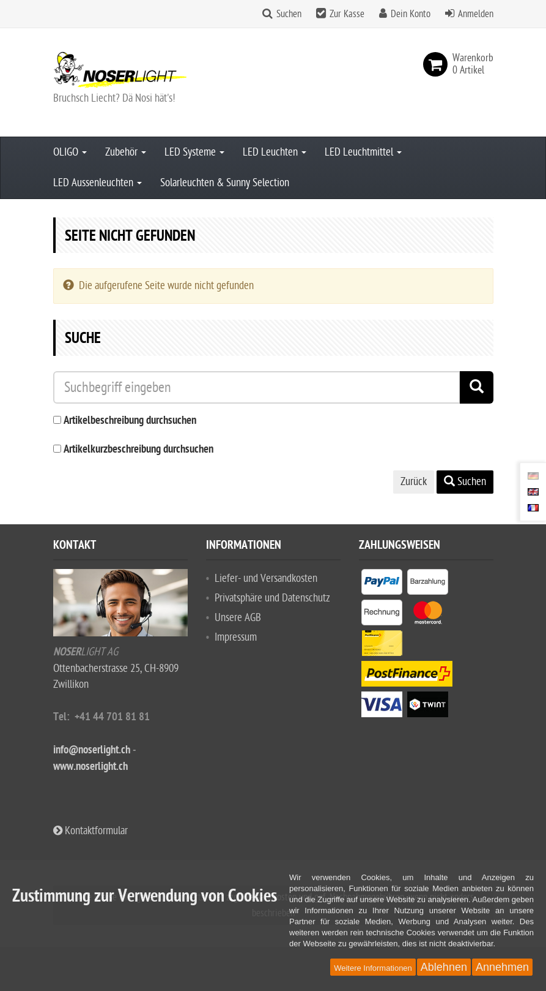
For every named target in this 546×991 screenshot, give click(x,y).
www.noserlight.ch (90, 767)
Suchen (288, 14)
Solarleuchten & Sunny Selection (224, 182)
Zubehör (125, 152)
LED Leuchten (274, 152)
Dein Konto (410, 14)
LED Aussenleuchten (97, 182)
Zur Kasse (347, 14)
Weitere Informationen (373, 968)
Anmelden (475, 14)
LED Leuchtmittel (363, 152)
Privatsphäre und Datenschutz (272, 598)
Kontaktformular (90, 830)
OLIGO (70, 152)
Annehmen (502, 967)
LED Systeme (194, 152)
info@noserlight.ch (91, 751)
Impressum (236, 637)
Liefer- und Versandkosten (266, 578)
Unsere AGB (238, 617)
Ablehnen (444, 967)
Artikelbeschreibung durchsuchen (130, 421)
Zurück (413, 481)
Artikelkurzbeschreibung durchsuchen (138, 450)
